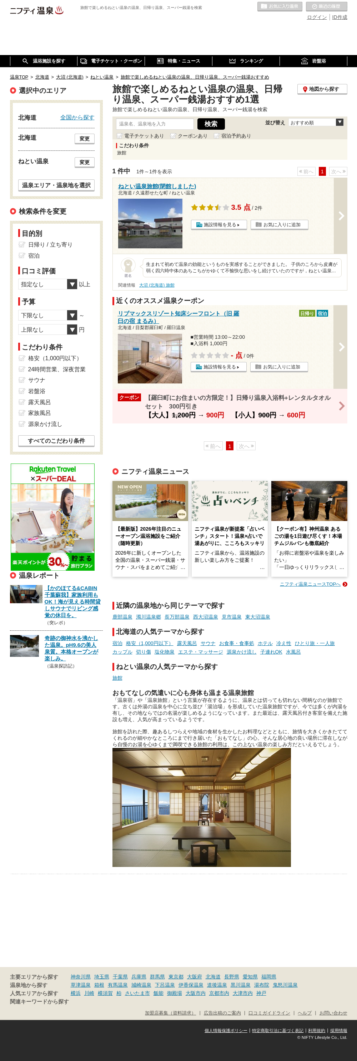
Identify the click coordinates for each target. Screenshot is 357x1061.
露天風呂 (187, 643)
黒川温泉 (241, 985)
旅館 (117, 678)
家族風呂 (39, 413)
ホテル (265, 643)
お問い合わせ (333, 1013)
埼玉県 (101, 977)
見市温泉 (232, 617)
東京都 (176, 977)
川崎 (89, 993)
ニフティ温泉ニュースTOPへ (310, 584)
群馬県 (157, 977)
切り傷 (143, 652)
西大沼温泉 (205, 617)
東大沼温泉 (257, 617)
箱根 (99, 985)
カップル (122, 652)
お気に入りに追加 (282, 224)
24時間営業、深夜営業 (57, 369)
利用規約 (316, 1030)
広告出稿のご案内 (222, 1013)
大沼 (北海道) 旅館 (157, 285)
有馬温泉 (118, 985)
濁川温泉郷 (148, 617)
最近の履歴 (326, 7)
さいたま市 (137, 993)
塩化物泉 (165, 652)
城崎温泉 (141, 985)
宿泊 (117, 643)
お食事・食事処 (236, 643)
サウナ (208, 643)
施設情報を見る (220, 224)
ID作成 (339, 17)
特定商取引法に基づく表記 (277, 1030)
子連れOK (271, 652)
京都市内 (219, 993)
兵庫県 (138, 977)
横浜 (76, 993)
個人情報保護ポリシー (226, 1030)
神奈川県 (81, 977)
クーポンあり (193, 136)
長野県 (231, 977)
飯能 (159, 993)
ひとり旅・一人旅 (315, 643)
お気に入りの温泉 (279, 7)
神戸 (261, 993)
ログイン (317, 17)
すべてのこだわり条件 (56, 441)
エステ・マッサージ (200, 652)
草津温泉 (81, 985)
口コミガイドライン (269, 1013)
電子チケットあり (144, 136)
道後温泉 (217, 985)
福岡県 (268, 977)
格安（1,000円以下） (150, 643)
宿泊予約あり (236, 136)
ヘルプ (305, 1013)
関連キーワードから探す (39, 1002)
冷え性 (283, 643)
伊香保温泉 (190, 985)
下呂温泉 (165, 985)
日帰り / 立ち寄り (50, 245)
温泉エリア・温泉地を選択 (56, 185)
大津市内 (243, 993)
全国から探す (77, 117)
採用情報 (338, 1030)
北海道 (213, 977)
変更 (85, 139)
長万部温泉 (177, 617)
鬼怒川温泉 (285, 985)
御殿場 (174, 993)
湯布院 (261, 985)
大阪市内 (196, 993)
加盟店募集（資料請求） (170, 1013)
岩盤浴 (36, 391)
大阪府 (194, 977)
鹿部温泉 (122, 617)
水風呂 (293, 652)
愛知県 (250, 977)
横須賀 (105, 993)
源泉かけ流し (242, 652)
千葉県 (120, 977)
